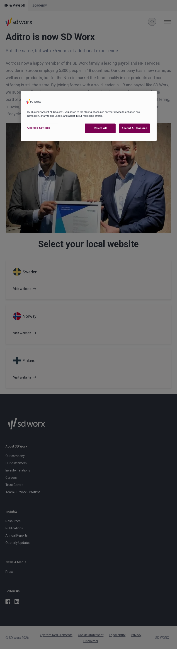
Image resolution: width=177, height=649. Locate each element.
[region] (89, 116)
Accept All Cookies (134, 128)
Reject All (100, 128)
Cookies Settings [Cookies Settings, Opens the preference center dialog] (38, 127)
